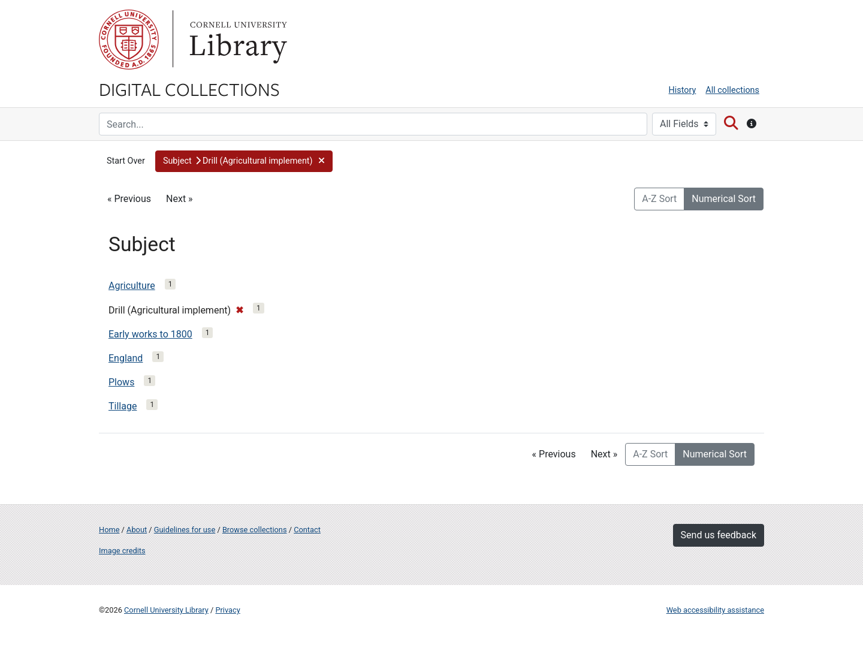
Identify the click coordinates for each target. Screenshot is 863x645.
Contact (307, 529)
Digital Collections (189, 88)
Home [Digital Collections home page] (109, 529)
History (682, 90)
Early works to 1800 (150, 334)
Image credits (122, 550)
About (136, 529)
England (125, 358)
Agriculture (131, 285)
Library (237, 40)
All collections (732, 90)
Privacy (227, 609)
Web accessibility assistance (715, 609)
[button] (244, 161)
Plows (121, 382)
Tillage (122, 406)
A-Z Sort (659, 198)
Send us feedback (718, 535)
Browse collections (254, 529)
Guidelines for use (184, 529)
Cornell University (129, 40)
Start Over (126, 161)
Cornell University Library (166, 609)
